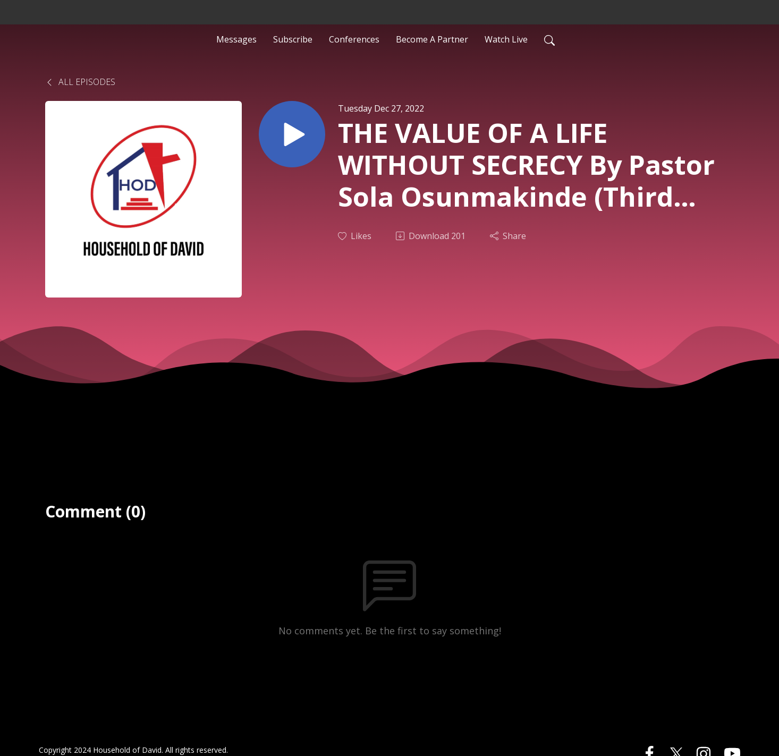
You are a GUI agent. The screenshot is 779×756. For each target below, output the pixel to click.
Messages (236, 39)
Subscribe (292, 39)
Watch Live (506, 39)
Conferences (354, 39)
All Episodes (80, 82)
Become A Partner (432, 39)
